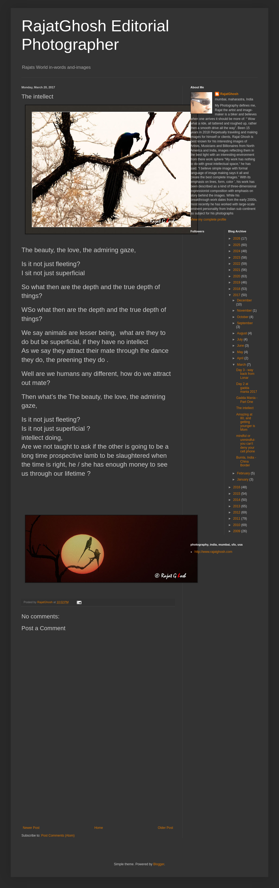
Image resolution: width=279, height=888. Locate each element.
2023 (237, 257)
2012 (237, 512)
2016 (237, 487)
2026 (237, 238)
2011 (237, 518)
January (243, 479)
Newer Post (31, 828)
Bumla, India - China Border (246, 461)
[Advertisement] (98, 785)
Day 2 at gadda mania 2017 (246, 388)
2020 (237, 276)
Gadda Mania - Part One (246, 399)
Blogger (158, 864)
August (242, 333)
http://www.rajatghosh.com (213, 552)
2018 (237, 289)
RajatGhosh (229, 94)
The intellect (245, 408)
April (240, 358)
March (242, 364)
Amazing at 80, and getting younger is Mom (245, 422)
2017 (237, 295)
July (240, 339)
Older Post (165, 828)
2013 (237, 506)
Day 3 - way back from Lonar (245, 374)
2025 (237, 245)
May (240, 352)
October (243, 317)
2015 (237, 494)
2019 (237, 282)
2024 (237, 251)
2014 (237, 500)
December (244, 300)
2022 (237, 264)
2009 (237, 531)
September (245, 323)
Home (98, 828)
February (244, 473)
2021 (237, 270)
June (241, 345)
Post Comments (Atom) (58, 835)
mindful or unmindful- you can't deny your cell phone (245, 443)
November (245, 310)
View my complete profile (208, 219)
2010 (237, 525)
